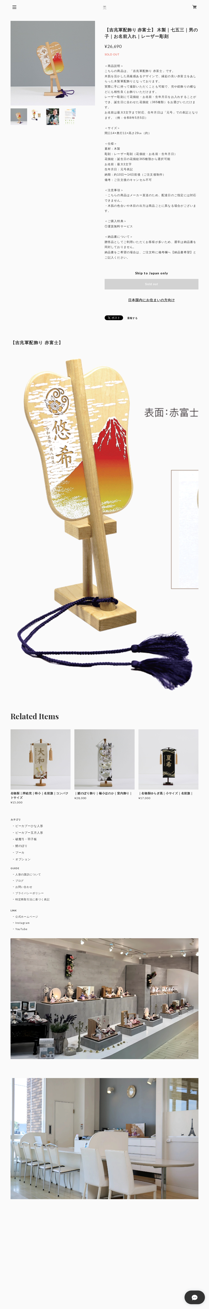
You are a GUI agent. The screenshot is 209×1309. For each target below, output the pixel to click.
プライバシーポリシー (29, 893)
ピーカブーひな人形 (29, 826)
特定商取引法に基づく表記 (32, 899)
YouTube (21, 929)
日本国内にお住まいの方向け (151, 300)
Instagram (22, 922)
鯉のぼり (21, 846)
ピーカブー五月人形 (29, 832)
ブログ (19, 880)
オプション (23, 859)
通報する (132, 318)
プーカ (20, 852)
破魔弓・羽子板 (26, 839)
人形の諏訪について (28, 874)
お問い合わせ (24, 886)
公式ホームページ (26, 916)
